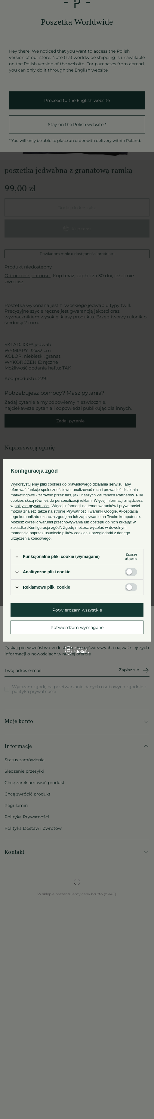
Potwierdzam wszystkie (77, 610)
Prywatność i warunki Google (91, 511)
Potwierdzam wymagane (77, 627)
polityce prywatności (31, 506)
